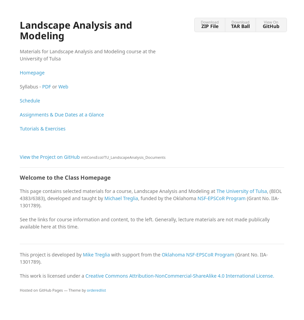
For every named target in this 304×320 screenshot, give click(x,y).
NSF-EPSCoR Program (221, 198)
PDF (46, 86)
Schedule (30, 100)
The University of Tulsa (241, 191)
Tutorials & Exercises (42, 128)
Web (63, 86)
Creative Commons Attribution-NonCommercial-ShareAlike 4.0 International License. (180, 276)
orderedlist (96, 290)
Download (210, 24)
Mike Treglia (96, 254)
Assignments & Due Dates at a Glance (62, 114)
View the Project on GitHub (93, 157)
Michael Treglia (121, 198)
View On (271, 24)
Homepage (32, 72)
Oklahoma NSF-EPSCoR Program (198, 254)
